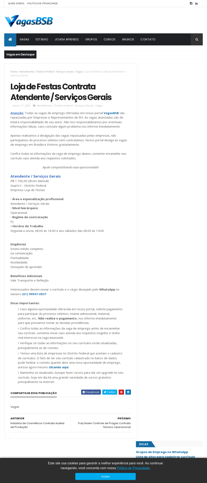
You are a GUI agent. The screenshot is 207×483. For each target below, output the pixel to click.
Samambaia (150, 346)
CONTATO (148, 39)
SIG (146, 340)
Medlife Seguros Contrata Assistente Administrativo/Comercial (167, 206)
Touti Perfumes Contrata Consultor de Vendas (168, 149)
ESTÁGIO (42, 39)
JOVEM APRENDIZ (67, 39)
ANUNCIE (128, 39)
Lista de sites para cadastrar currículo (171, 80)
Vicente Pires (152, 394)
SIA (146, 333)
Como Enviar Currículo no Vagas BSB (169, 89)
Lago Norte (151, 272)
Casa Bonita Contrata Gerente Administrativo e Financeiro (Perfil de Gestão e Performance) (166, 114)
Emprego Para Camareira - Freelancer (167, 195)
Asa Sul (148, 231)
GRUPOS (91, 39)
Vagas (79, 71)
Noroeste (150, 285)
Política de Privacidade (133, 468)
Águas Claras (152, 401)
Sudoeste (150, 367)
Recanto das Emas (155, 312)
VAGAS (24, 39)
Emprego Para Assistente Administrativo (169, 179)
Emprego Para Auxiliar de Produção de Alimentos (167, 137)
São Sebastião (152, 374)
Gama (147, 251)
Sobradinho (151, 360)
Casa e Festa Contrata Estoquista (164, 127)
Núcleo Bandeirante (156, 292)
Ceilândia (149, 238)
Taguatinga (151, 380)
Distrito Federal (45, 71)
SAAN (147, 326)
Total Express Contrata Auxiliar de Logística (171, 159)
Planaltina (150, 306)
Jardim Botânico (154, 265)
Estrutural (151, 245)
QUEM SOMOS (16, 3)
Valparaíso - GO (154, 387)
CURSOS (110, 39)
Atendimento (27, 71)
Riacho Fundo (152, 319)
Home (14, 71)
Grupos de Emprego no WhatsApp (167, 75)
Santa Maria (151, 353)
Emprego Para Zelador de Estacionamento (170, 187)
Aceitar (105, 476)
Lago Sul (149, 278)
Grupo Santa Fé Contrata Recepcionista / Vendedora (170, 169)
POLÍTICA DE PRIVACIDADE (42, 3)
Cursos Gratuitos (154, 84)
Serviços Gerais (65, 71)
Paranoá (149, 299)
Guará (148, 258)
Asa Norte (150, 224)
